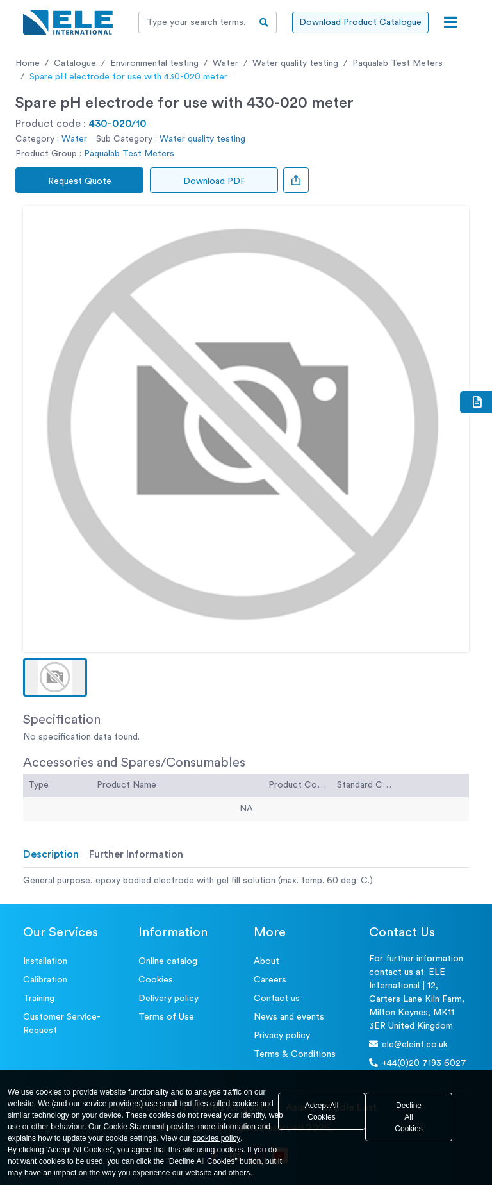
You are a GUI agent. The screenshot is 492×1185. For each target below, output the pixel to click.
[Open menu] (450, 22)
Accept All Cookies (322, 1111)
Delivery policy (168, 998)
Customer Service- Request (62, 1024)
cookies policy (217, 1138)
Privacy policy (282, 1035)
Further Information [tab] (136, 854)
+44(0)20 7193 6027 (417, 1063)
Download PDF (214, 181)
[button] (55, 677)
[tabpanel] (246, 881)
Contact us (277, 998)
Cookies (155, 979)
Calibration (45, 979)
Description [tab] (51, 854)
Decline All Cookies (408, 1117)
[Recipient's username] (195, 22)
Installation (45, 961)
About (266, 961)
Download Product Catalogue (360, 22)
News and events (289, 1017)
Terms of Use (166, 1017)
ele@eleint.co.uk (408, 1044)
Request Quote (79, 181)
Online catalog (167, 961)
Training (38, 998)
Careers (270, 979)
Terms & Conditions (295, 1054)
